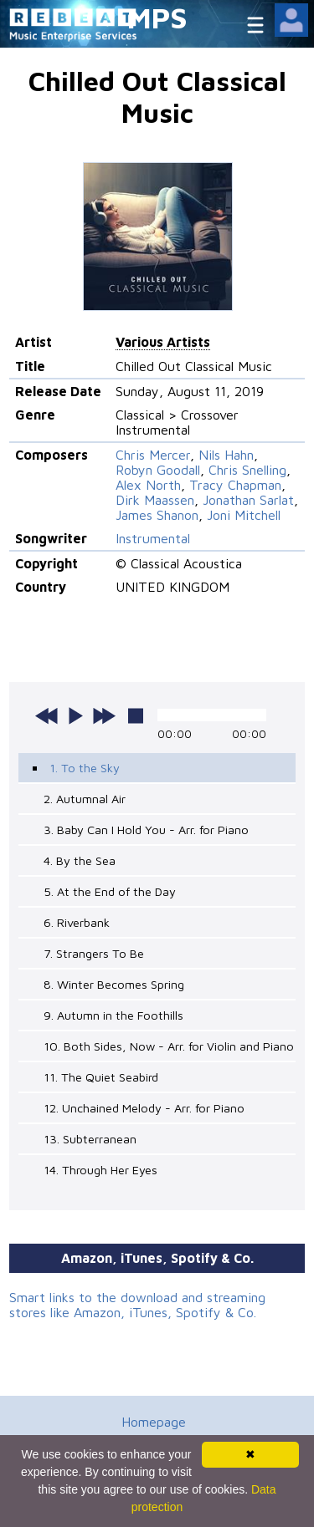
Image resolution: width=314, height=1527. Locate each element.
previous (47, 715)
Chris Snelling (247, 469)
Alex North (148, 484)
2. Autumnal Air (85, 798)
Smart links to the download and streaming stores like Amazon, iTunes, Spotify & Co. (137, 1305)
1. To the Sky (84, 768)
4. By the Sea (80, 860)
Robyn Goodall (158, 469)
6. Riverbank (77, 922)
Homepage (153, 1421)
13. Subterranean (90, 1139)
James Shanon (157, 514)
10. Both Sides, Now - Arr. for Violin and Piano (169, 1046)
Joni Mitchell (244, 514)
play (75, 715)
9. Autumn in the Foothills (113, 1015)
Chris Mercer (153, 454)
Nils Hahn (226, 454)
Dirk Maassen (155, 499)
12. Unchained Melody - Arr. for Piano (144, 1108)
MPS (157, 17)
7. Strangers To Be (94, 953)
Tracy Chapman (235, 484)
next (104, 715)
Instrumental (153, 538)
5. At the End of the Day (110, 891)
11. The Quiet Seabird (101, 1077)
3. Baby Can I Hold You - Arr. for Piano (146, 829)
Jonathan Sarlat (248, 499)
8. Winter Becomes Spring (114, 984)
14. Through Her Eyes (100, 1170)
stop (135, 715)
